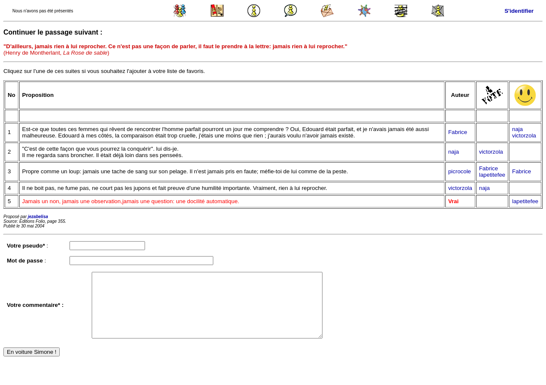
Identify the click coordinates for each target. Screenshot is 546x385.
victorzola (524, 135)
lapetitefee (492, 175)
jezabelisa (38, 216)
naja (517, 129)
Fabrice (457, 132)
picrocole (459, 171)
